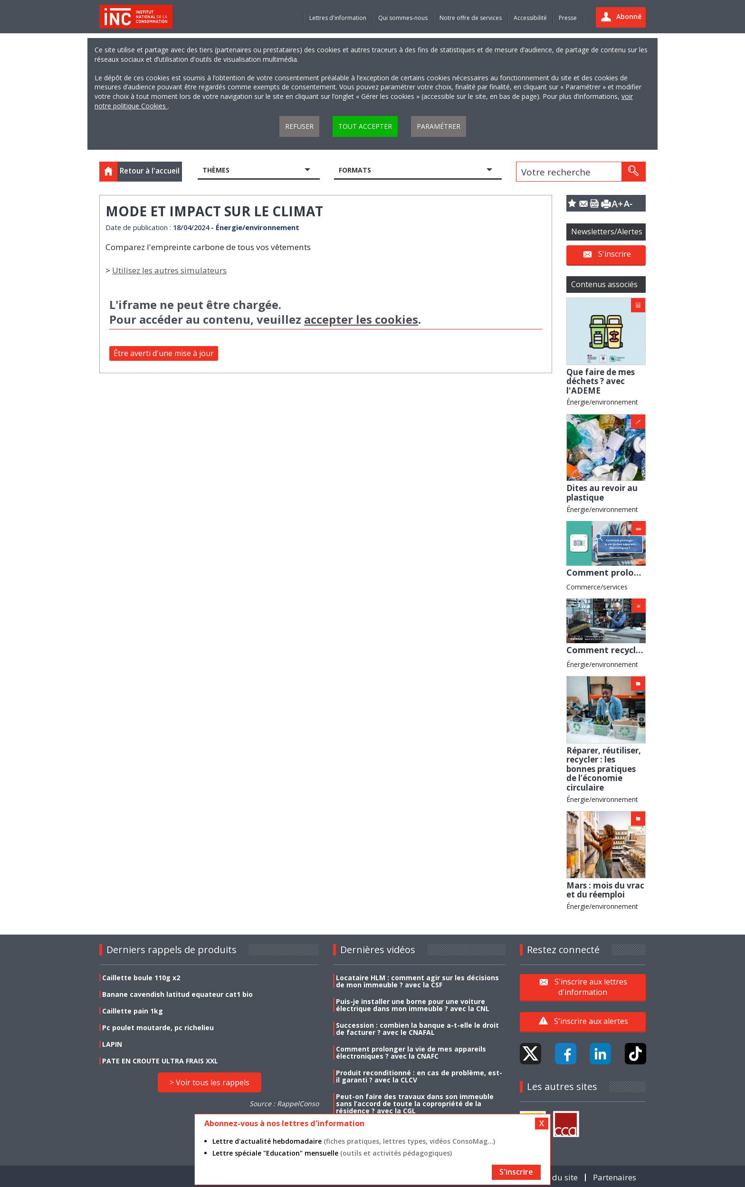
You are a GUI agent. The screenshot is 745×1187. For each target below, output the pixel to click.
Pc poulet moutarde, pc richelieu (158, 1027)
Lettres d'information (337, 18)
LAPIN (112, 1044)
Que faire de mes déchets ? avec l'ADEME (600, 381)
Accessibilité (530, 18)
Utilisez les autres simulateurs (169, 270)
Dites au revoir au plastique (602, 493)
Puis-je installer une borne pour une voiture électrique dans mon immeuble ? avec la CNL (412, 1005)
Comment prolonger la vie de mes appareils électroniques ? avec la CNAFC (411, 1052)
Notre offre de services (470, 18)
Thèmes (215, 169)
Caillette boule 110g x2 (141, 977)
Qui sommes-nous (403, 18)
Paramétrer (438, 126)
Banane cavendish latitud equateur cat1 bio (177, 994)
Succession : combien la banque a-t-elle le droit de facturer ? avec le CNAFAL (417, 1029)
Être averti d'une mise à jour (164, 353)
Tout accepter (365, 126)
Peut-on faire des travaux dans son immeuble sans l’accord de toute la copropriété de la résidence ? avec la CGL (415, 1103)
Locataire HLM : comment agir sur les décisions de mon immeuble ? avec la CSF (417, 981)
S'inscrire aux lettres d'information (590, 986)
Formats (355, 169)
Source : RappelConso (284, 1103)
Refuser (299, 126)
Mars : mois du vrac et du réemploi (605, 890)
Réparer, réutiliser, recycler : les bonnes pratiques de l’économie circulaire (603, 769)
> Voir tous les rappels (209, 1082)
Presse (568, 18)
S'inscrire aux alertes (591, 1021)
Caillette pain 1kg (132, 1010)
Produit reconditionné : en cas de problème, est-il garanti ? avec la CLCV (419, 1076)
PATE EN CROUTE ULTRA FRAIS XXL (160, 1060)
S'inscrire (614, 254)
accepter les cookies (361, 319)
